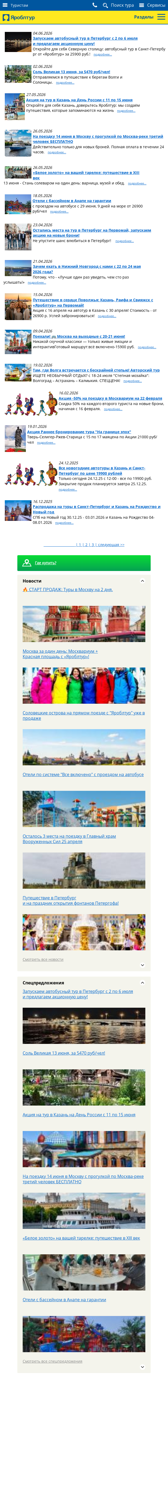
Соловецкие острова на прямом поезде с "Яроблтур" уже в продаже (84, 715)
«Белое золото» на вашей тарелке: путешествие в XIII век (81, 1238)
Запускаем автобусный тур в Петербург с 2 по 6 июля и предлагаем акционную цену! (78, 994)
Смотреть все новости (43, 959)
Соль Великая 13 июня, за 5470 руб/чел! (64, 1053)
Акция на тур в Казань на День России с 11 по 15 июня (79, 1115)
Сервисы (156, 5)
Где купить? (45, 562)
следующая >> (111, 544)
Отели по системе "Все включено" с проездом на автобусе (83, 774)
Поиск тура (122, 5)
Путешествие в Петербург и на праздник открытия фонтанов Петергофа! (71, 900)
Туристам (19, 5)
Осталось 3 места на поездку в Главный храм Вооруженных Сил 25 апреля (69, 838)
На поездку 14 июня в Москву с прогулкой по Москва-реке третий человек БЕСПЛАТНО (83, 1179)
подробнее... (103, 54)
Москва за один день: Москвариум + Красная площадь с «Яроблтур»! (60, 653)
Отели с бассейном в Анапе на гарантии (64, 1300)
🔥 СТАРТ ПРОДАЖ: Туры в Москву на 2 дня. (68, 589)
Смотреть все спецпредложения (52, 1361)
